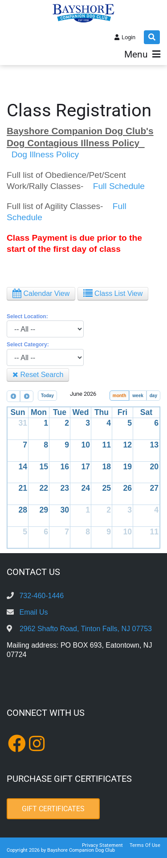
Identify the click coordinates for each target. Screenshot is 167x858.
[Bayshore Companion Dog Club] (83, 13)
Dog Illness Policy (44, 154)
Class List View (113, 293)
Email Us (33, 612)
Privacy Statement (102, 845)
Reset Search (37, 374)
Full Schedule (118, 186)
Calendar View (40, 293)
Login (128, 37)
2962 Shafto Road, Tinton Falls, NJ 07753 (86, 628)
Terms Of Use (145, 845)
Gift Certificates (53, 809)
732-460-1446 (41, 595)
